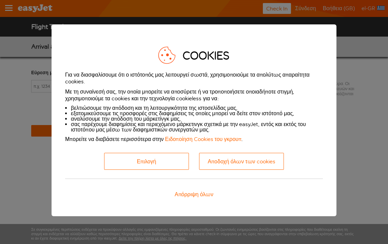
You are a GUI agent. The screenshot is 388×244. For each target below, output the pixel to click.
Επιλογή (146, 161)
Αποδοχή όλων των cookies (241, 161)
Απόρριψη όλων (194, 194)
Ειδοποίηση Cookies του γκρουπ (203, 139)
